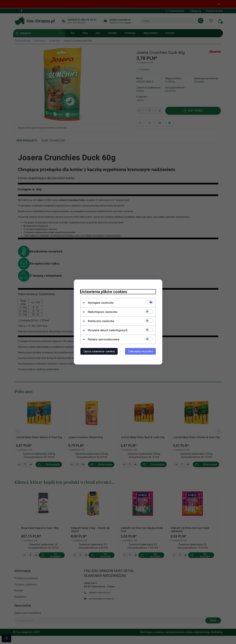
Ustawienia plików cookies (103, 291)
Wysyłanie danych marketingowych (108, 330)
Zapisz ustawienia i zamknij (99, 351)
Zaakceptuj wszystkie (140, 351)
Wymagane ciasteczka (100, 302)
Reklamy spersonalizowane (103, 339)
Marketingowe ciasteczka (102, 311)
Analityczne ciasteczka (101, 321)
